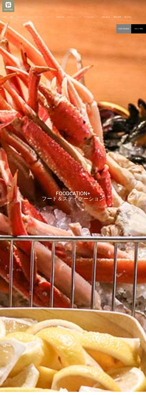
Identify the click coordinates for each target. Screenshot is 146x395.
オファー (50, 17)
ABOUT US (60, 17)
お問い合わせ (105, 17)
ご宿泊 (4, 17)
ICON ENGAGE (123, 29)
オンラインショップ (74, 17)
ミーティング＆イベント (35, 17)
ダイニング (20, 17)
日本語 (128, 17)
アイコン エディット (91, 17)
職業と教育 (117, 17)
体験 (11, 17)
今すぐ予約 (138, 29)
